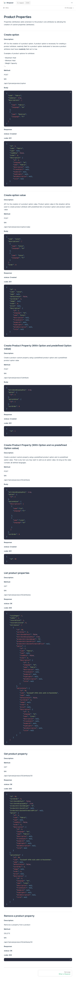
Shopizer (8, 3)
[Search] (23, 3)
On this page (69, 8)
